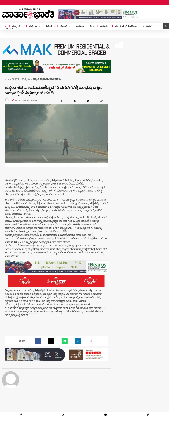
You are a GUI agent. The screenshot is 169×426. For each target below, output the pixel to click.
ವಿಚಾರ (63, 26)
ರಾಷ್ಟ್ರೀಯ (26, 79)
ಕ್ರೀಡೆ (92, 26)
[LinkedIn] (78, 340)
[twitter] (75, 101)
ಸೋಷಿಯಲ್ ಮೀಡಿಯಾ (126, 26)
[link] (101, 101)
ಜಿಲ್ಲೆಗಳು (33, 26)
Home (6, 79)
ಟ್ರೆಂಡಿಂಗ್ (79, 26)
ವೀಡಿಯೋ (105, 26)
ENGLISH (9, 28)
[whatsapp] (88, 101)
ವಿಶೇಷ (49, 26)
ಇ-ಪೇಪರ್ (147, 26)
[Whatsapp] (64, 340)
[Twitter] (51, 340)
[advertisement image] (98, 14)
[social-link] (91, 341)
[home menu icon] (6, 26)
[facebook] (61, 101)
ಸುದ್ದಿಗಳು (16, 26)
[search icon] (166, 26)
